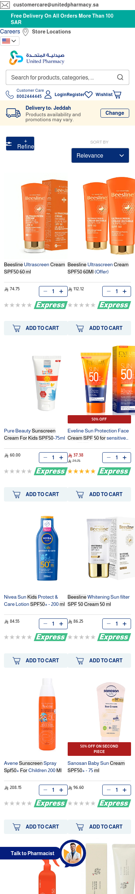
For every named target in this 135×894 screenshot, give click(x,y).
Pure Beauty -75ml (34, 434)
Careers (10, 31)
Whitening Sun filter (99, 600)
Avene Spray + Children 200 (33, 766)
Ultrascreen (34, 268)
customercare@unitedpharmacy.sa (56, 5)
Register (76, 94)
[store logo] (37, 57)
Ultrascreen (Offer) (98, 268)
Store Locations (51, 32)
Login (61, 94)
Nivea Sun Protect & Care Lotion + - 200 (34, 600)
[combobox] (67, 77)
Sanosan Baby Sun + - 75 (96, 766)
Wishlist (104, 94)
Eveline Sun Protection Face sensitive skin (98, 435)
